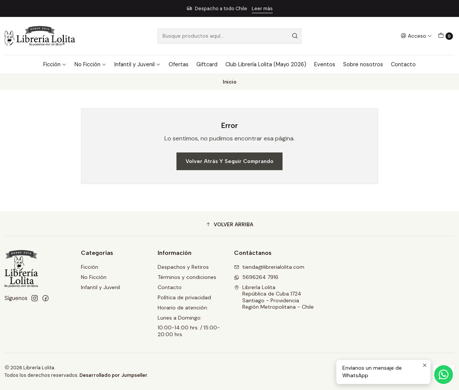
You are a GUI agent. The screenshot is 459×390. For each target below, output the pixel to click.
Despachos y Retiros (183, 267)
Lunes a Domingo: (180, 317)
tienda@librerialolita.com (269, 267)
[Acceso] (416, 35)
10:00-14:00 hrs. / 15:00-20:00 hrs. (189, 331)
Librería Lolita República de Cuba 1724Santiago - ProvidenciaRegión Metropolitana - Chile (274, 297)
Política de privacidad (184, 297)
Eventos (324, 64)
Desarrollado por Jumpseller (113, 375)
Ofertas (178, 64)
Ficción (55, 64)
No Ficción (90, 64)
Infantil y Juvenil (137, 64)
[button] (229, 224)
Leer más (262, 8)
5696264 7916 (256, 277)
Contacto (403, 64)
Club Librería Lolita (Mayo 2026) (265, 64)
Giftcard (206, 64)
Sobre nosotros (363, 64)
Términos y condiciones (187, 277)
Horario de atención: (183, 307)
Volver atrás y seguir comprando (229, 161)
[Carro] (445, 36)
